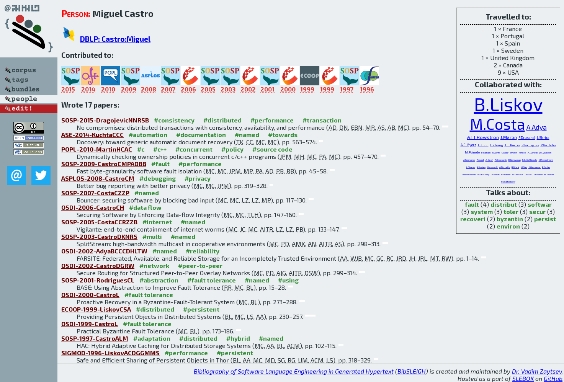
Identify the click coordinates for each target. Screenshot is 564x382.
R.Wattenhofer (508, 181)
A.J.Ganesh (533, 152)
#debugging (157, 178)
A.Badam (481, 167)
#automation (148, 134)
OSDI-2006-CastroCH (92, 207)
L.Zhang (496, 145)
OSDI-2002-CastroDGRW (97, 265)
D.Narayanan (514, 159)
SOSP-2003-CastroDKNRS (99, 236)
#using (288, 280)
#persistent (201, 309)
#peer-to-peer (200, 265)
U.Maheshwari (469, 174)
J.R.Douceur (517, 174)
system (482, 211)
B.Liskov (508, 104)
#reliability (202, 251)
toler (511, 211)
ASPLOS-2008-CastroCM (97, 178)
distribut (503, 204)
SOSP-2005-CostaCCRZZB (99, 221)
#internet (157, 221)
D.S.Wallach (545, 152)
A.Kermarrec (469, 159)
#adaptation (151, 338)
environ (508, 226)
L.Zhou (483, 145)
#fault (160, 163)
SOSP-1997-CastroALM (94, 338)
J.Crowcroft (492, 167)
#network (154, 265)
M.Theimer (549, 174)
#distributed (222, 120)
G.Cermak (495, 174)
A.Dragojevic (501, 159)
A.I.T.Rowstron (483, 137)
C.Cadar (505, 152)
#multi (152, 236)
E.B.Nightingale (529, 159)
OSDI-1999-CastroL (89, 323)
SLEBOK (523, 378)
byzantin (510, 218)
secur (537, 211)
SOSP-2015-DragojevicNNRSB (105, 120)
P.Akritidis (548, 145)
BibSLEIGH (411, 371)
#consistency (174, 120)
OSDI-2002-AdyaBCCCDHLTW (104, 251)
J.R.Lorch (538, 174)
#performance (272, 120)
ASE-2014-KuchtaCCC (92, 134)
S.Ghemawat (534, 167)
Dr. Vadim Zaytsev (537, 371)
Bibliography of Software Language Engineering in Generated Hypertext (294, 371)
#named (247, 134)
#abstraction (158, 280)
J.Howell (529, 174)
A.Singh (489, 159)
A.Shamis (470, 167)
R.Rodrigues (530, 145)
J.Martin (508, 137)
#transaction (322, 120)
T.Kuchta (496, 152)
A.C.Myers (468, 145)
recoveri (473, 218)
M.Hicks (522, 152)
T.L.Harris (512, 145)
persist (545, 218)
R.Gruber (546, 167)
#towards (283, 134)
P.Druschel (526, 137)
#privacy (198, 178)
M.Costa (497, 124)
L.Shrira (543, 137)
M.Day (524, 167)
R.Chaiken (505, 174)
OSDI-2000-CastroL (90, 294)
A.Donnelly (504, 167)
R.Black (515, 167)
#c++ (160, 149)
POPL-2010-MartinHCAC (96, 149)
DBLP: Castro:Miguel (115, 38)
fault (472, 204)
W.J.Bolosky (483, 174)
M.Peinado (472, 152)
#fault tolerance (211, 280)
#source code (272, 149)
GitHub (553, 378)
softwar (540, 204)
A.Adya (536, 127)
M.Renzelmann (546, 159)
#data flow (145, 207)
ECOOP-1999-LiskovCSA (96, 309)
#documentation (201, 134)
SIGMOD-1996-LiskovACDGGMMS (110, 352)
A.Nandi (480, 159)
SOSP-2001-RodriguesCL (97, 280)
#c (140, 149)
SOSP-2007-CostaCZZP (95, 192)
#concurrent (194, 149)
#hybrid (238, 338)
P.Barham (485, 152)
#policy (232, 149)
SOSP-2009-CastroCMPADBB (103, 163)
